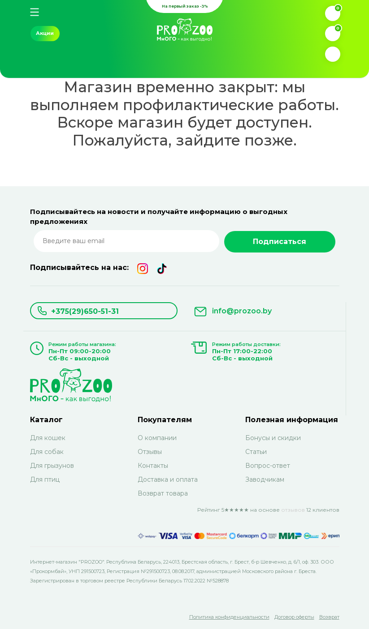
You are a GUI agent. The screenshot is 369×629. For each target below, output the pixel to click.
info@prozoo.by (242, 311)
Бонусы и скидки (273, 438)
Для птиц (45, 479)
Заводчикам (264, 479)
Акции (45, 33)
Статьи (256, 452)
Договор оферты (294, 617)
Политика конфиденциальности (229, 617)
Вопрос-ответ (267, 466)
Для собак (47, 452)
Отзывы (150, 452)
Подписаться (279, 241)
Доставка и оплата (168, 479)
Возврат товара (163, 493)
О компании (157, 438)
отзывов (293, 509)
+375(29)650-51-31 (85, 311)
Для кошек (47, 438)
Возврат (329, 617)
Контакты (153, 466)
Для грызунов (52, 466)
